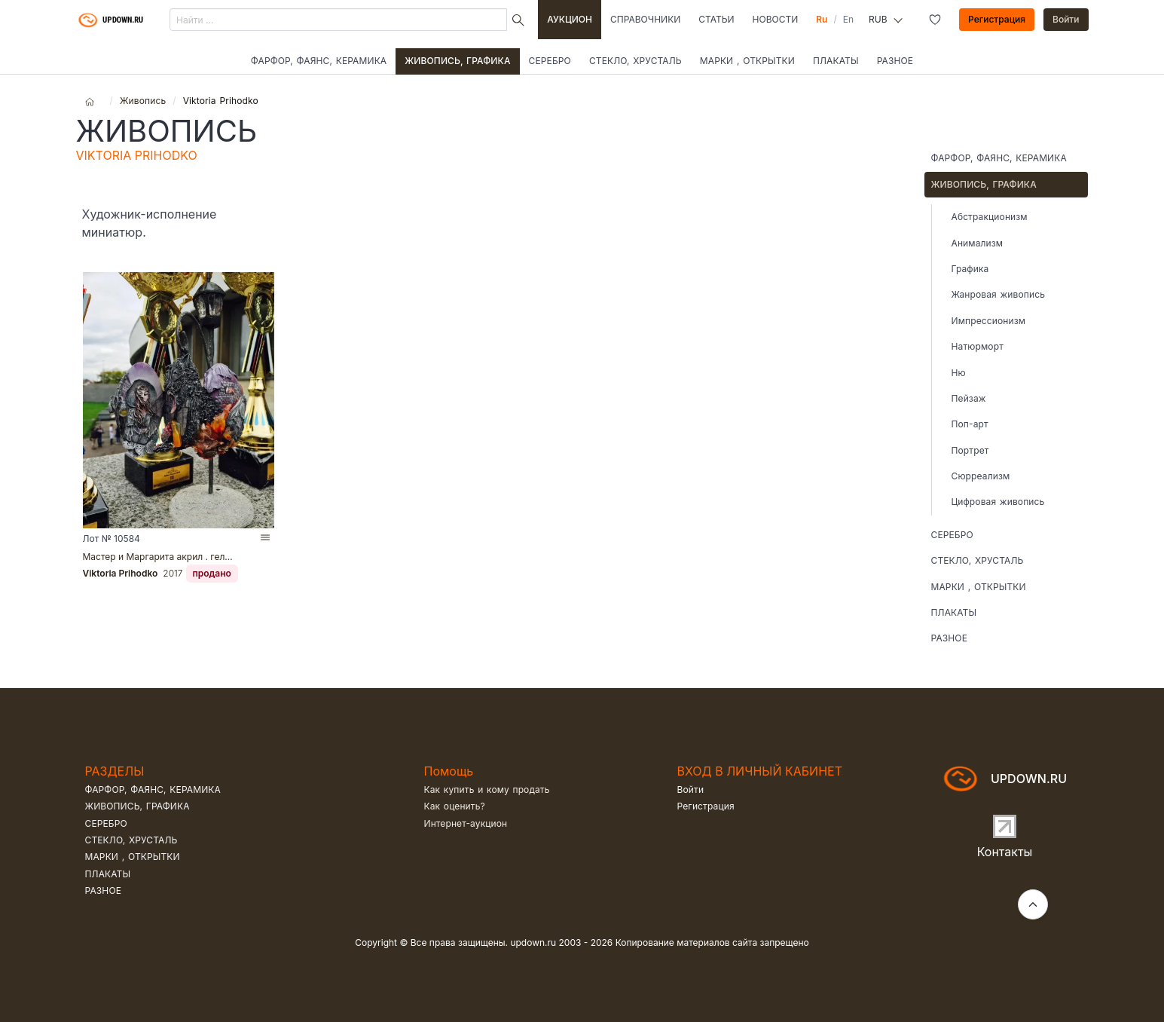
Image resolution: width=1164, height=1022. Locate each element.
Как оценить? (454, 806)
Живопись (143, 100)
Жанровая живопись (998, 294)
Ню (959, 372)
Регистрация (996, 19)
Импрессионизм (989, 320)
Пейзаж (969, 398)
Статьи (716, 19)
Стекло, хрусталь (635, 60)
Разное (895, 60)
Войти (1066, 19)
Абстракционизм (990, 216)
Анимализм (978, 243)
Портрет (970, 450)
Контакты (1005, 851)
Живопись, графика (457, 60)
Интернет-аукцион (466, 823)
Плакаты (836, 60)
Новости (776, 19)
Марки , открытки (747, 60)
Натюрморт (978, 346)
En (848, 19)
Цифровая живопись (998, 501)
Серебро (550, 60)
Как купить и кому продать (487, 789)
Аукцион (569, 19)
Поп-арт (970, 424)
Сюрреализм (981, 476)
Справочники (645, 19)
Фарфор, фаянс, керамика (318, 60)
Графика (970, 268)
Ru (821, 19)
